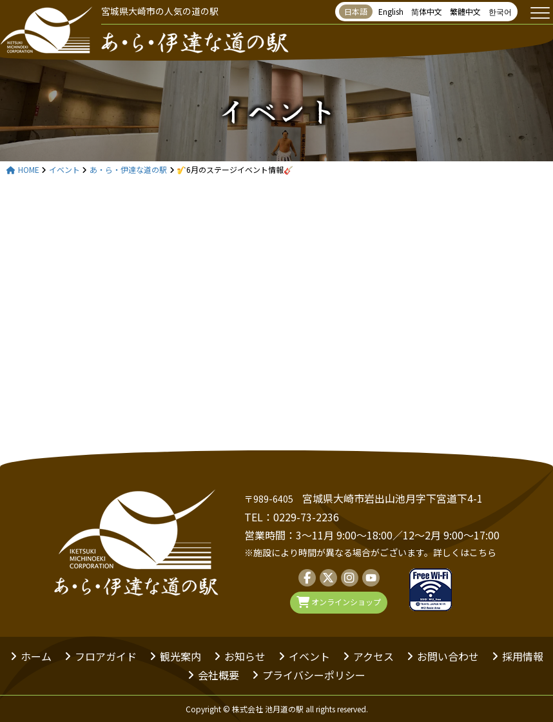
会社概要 (218, 675)
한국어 (500, 11)
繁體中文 (465, 11)
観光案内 (180, 656)
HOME (22, 170)
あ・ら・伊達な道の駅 (128, 170)
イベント (276, 110)
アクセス (373, 656)
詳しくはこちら (464, 552)
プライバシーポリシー (313, 675)
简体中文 (426, 11)
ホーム (36, 656)
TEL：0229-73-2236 (291, 517)
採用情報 (522, 656)
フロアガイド (106, 656)
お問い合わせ (448, 656)
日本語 (355, 11)
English (390, 11)
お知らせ (245, 656)
